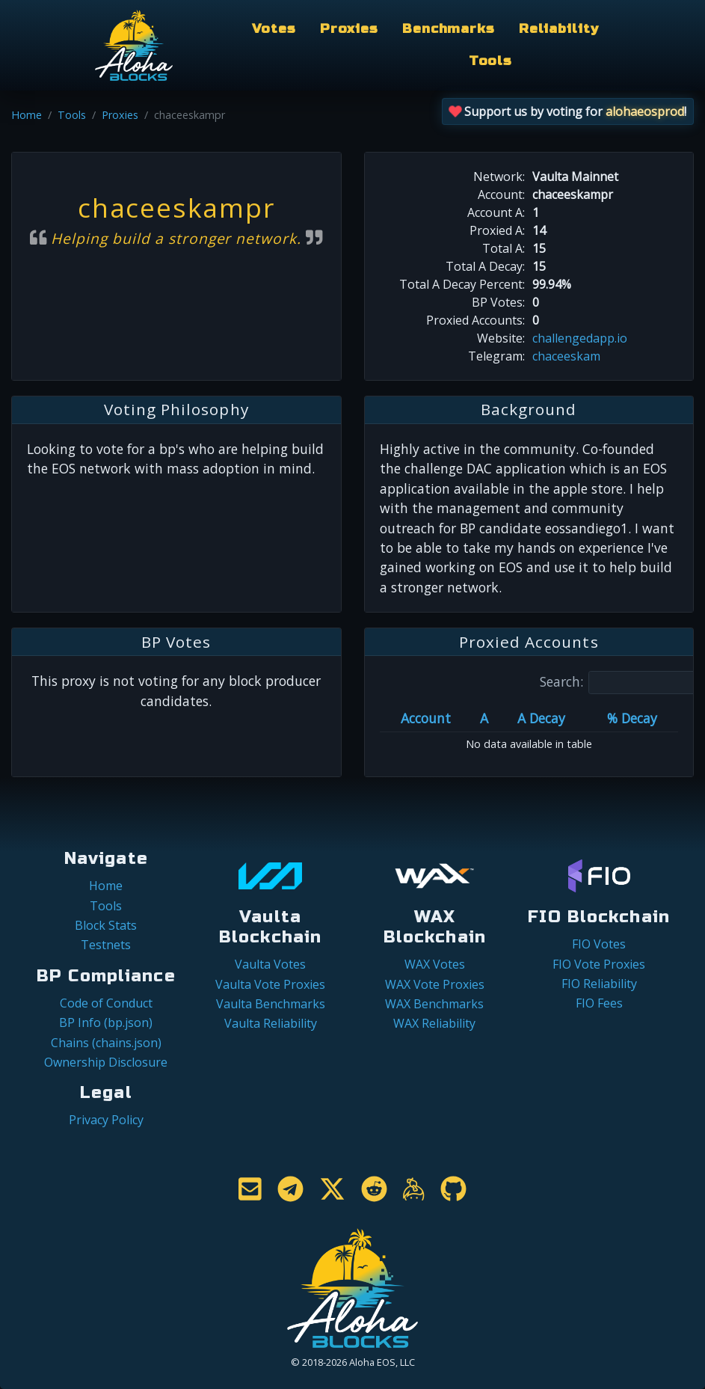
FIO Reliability (599, 983)
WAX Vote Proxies (434, 984)
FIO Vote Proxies (598, 964)
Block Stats (106, 925)
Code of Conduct (106, 1003)
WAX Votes (434, 964)
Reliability (559, 29)
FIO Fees (599, 1003)
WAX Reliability (434, 1023)
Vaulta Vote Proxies (270, 984)
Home (26, 115)
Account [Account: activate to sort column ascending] (426, 718)
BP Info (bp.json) (106, 1022)
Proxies (349, 29)
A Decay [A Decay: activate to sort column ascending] (541, 718)
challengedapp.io (579, 338)
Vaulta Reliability (270, 1023)
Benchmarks (448, 29)
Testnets (106, 944)
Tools (490, 61)
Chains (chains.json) (106, 1042)
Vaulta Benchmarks (270, 1004)
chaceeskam (566, 356)
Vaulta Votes (270, 964)
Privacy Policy (106, 1119)
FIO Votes (599, 944)
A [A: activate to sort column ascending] (484, 718)
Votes (273, 29)
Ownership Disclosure (105, 1062)
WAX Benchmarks (434, 1004)
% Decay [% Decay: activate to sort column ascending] (632, 718)
